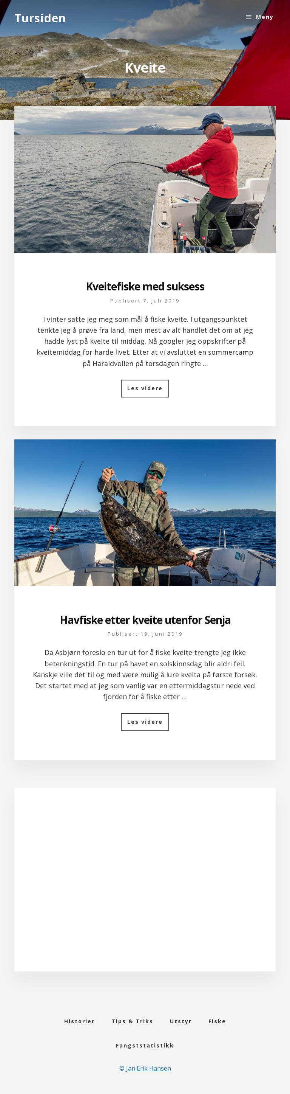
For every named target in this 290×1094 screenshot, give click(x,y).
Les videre (148, 390)
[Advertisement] (145, 889)
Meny (265, 16)
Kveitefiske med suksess (145, 286)
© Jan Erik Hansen (145, 1068)
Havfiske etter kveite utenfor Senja (145, 620)
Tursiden (40, 18)
